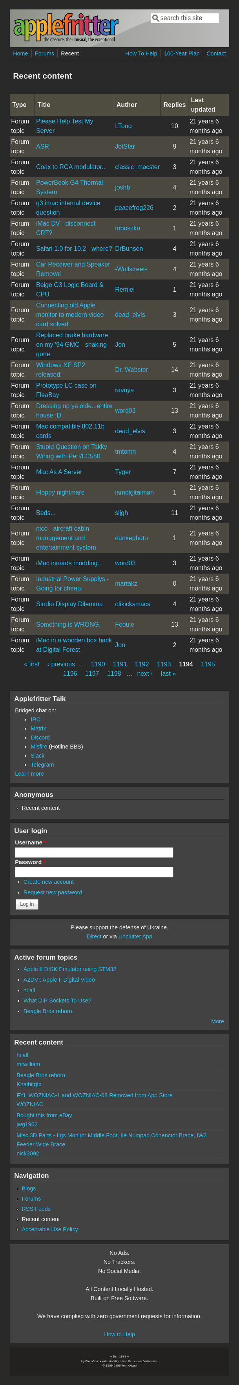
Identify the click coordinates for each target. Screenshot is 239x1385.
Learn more (29, 774)
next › (145, 673)
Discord (40, 737)
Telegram (42, 764)
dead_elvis (130, 314)
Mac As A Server (59, 472)
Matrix (38, 728)
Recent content (41, 808)
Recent (70, 53)
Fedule (124, 624)
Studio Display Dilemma (69, 604)
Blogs (29, 1188)
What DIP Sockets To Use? (57, 1000)
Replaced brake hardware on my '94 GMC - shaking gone (72, 344)
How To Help (141, 53)
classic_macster (137, 167)
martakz (126, 583)
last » (168, 673)
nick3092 (27, 1153)
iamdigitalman (134, 492)
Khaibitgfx (28, 1084)
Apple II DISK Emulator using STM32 (70, 969)
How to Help (119, 1334)
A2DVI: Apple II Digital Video (59, 980)
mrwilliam (28, 1064)
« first (31, 664)
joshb (122, 187)
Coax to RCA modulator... (71, 167)
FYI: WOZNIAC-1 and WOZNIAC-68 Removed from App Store (94, 1095)
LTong (123, 126)
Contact (216, 53)
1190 (98, 664)
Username (30, 842)
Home (20, 53)
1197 (92, 673)
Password (30, 862)
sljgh (121, 512)
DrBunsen (129, 248)
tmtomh (125, 451)
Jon (120, 344)
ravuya (124, 390)
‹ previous (61, 664)
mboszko (127, 228)
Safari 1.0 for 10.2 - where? (74, 248)
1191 (120, 664)
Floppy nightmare (60, 492)
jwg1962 (27, 1124)
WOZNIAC (29, 1104)
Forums (44, 53)
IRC (35, 719)
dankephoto (131, 538)
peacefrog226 (134, 207)
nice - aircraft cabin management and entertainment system (66, 538)
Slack (37, 755)
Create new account (49, 882)
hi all (29, 990)
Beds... (46, 512)
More (217, 1021)
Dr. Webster (131, 369)
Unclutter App (135, 936)
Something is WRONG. (68, 624)
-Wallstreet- (131, 269)
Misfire (39, 746)
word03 (125, 410)
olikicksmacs (132, 604)
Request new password (53, 892)
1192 (142, 664)
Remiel (125, 289)
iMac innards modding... (69, 563)
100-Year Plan (182, 53)
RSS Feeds (36, 1209)
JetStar (125, 146)
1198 (114, 673)
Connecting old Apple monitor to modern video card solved (70, 314)
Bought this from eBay (44, 1115)
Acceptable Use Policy (50, 1229)
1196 (70, 673)
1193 (164, 664)
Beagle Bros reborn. (49, 1011)
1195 (208, 664)
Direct (94, 936)
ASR (42, 146)
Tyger (123, 472)
